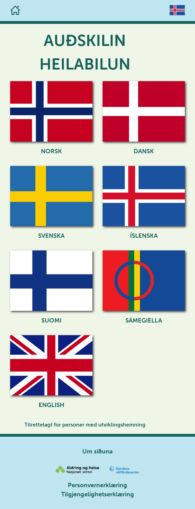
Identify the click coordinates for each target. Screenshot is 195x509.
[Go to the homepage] (15, 10)
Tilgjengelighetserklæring (97, 494)
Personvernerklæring (97, 485)
